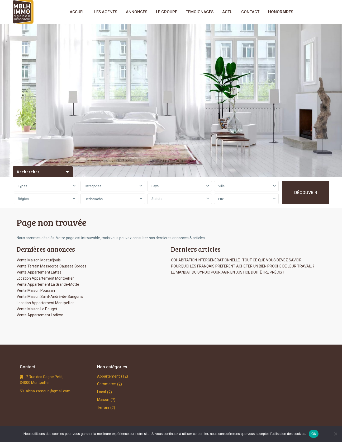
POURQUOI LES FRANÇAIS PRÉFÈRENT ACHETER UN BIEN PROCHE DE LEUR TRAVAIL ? (242, 266)
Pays (155, 186)
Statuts (156, 199)
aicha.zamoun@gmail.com (48, 391)
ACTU (227, 12)
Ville (221, 186)
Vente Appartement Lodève (40, 315)
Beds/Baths (94, 199)
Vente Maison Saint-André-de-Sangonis (50, 296)
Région (23, 199)
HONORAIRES (280, 12)
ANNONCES (136, 12)
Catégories (93, 186)
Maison (103, 399)
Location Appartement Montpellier (45, 278)
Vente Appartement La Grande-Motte (48, 284)
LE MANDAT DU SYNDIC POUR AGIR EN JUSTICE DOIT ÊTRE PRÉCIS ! (227, 272)
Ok (313, 434)
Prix (221, 199)
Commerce (106, 384)
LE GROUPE (166, 12)
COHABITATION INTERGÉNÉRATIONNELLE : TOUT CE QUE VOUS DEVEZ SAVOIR (236, 260)
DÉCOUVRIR (305, 192)
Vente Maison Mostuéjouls (39, 260)
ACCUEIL (78, 12)
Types (22, 186)
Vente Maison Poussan (36, 290)
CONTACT (250, 12)
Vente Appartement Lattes (39, 272)
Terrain (103, 407)
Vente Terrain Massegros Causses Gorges (51, 266)
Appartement (108, 376)
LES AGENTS (105, 12)
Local (101, 392)
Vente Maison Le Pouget (37, 309)
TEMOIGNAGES (199, 12)
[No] (335, 433)
